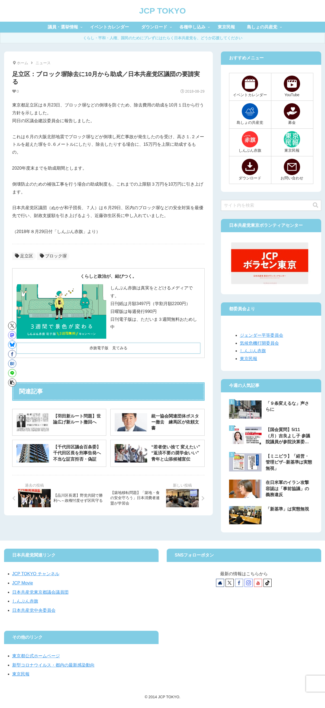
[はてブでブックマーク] (12, 364)
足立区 (24, 256)
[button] (12, 383)
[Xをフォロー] (230, 583)
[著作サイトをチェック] (220, 583)
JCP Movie (22, 583)
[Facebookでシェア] (12, 354)
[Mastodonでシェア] (12, 335)
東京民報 (248, 358)
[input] (271, 205)
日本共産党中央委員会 (34, 610)
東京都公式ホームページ (36, 656)
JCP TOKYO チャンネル (35, 573)
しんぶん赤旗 (253, 350)
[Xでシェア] (12, 326)
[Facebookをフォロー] (239, 583)
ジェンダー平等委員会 (261, 335)
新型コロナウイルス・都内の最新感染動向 (53, 665)
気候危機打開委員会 (259, 343)
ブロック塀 (53, 256)
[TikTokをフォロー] (267, 583)
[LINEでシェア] (12, 373)
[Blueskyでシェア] (12, 345)
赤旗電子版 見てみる (108, 348)
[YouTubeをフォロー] (258, 583)
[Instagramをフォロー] (248, 583)
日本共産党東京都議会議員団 (40, 592)
